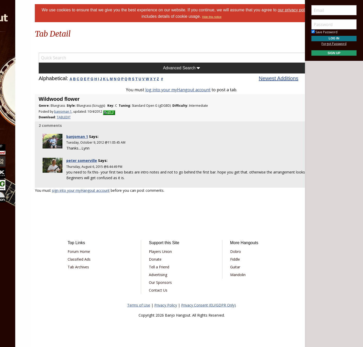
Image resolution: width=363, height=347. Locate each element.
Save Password (324, 32)
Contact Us (166, 290)
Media (17, 87)
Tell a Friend (167, 267)
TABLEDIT (91, 117)
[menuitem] (29, 46)
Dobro (227, 251)
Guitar (227, 267)
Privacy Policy (165, 305)
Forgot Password (333, 44)
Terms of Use (138, 305)
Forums (19, 46)
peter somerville (104, 160)
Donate (163, 259)
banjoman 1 (90, 111)
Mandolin (230, 274)
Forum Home (101, 251)
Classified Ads (101, 259)
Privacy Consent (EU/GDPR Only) (208, 305)
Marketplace (24, 60)
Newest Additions (265, 78)
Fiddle (227, 259)
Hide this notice (236, 16)
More (16, 101)
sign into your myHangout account (108, 190)
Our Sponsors (168, 282)
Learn (17, 74)
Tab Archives (101, 267)
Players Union (168, 251)
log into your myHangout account (178, 90)
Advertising (166, 274)
